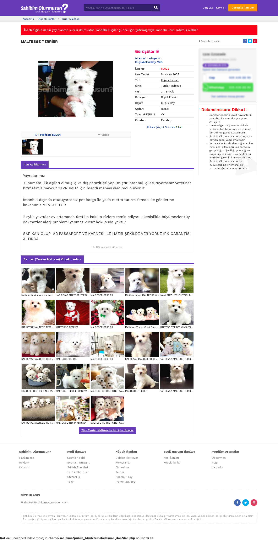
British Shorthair (78, 467)
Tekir (70, 481)
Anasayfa (28, 18)
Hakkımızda (26, 457)
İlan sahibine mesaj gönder (228, 96)
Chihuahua (122, 467)
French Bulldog (125, 481)
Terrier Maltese (70, 18)
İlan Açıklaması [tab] (35, 164)
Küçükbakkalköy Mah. (149, 62)
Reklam (24, 462)
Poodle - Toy (123, 476)
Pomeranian (123, 462)
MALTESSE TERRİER (102, 295)
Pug (214, 462)
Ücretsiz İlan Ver (242, 7)
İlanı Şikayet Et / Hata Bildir (164, 127)
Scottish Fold (76, 457)
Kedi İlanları (171, 457)
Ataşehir (154, 58)
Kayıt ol (220, 7)
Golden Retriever (126, 457)
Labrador (217, 467)
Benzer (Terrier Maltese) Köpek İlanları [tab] (52, 259)
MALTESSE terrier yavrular (71, 423)
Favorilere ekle (209, 41)
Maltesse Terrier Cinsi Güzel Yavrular (146, 327)
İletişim (24, 467)
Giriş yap (208, 7)
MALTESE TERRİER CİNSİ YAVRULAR (179, 327)
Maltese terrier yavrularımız (37, 295)
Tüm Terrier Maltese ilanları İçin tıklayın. (107, 430)
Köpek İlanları (47, 18)
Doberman (219, 457)
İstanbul (140, 58)
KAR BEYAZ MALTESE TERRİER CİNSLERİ (78, 295)
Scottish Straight (78, 462)
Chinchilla (73, 476)
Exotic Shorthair (78, 472)
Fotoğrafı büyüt (47, 134)
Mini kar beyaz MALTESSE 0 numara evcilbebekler (153, 295)
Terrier (119, 472)
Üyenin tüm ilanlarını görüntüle (221, 69)
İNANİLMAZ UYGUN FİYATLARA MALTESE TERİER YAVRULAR (192, 295)
